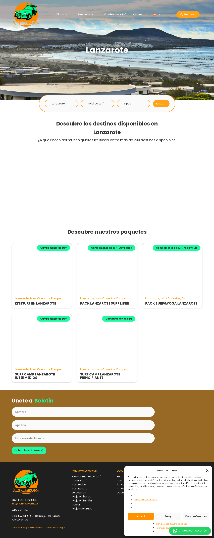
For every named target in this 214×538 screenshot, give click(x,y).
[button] (207, 470)
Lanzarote (58, 103)
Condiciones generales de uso (171, 523)
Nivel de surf (96, 103)
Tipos (61, 14)
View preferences (196, 516)
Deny (168, 516)
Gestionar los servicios (145, 499)
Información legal (165, 527)
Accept (140, 516)
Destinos (86, 14)
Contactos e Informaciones (123, 14)
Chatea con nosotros (190, 531)
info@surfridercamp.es (25, 503)
